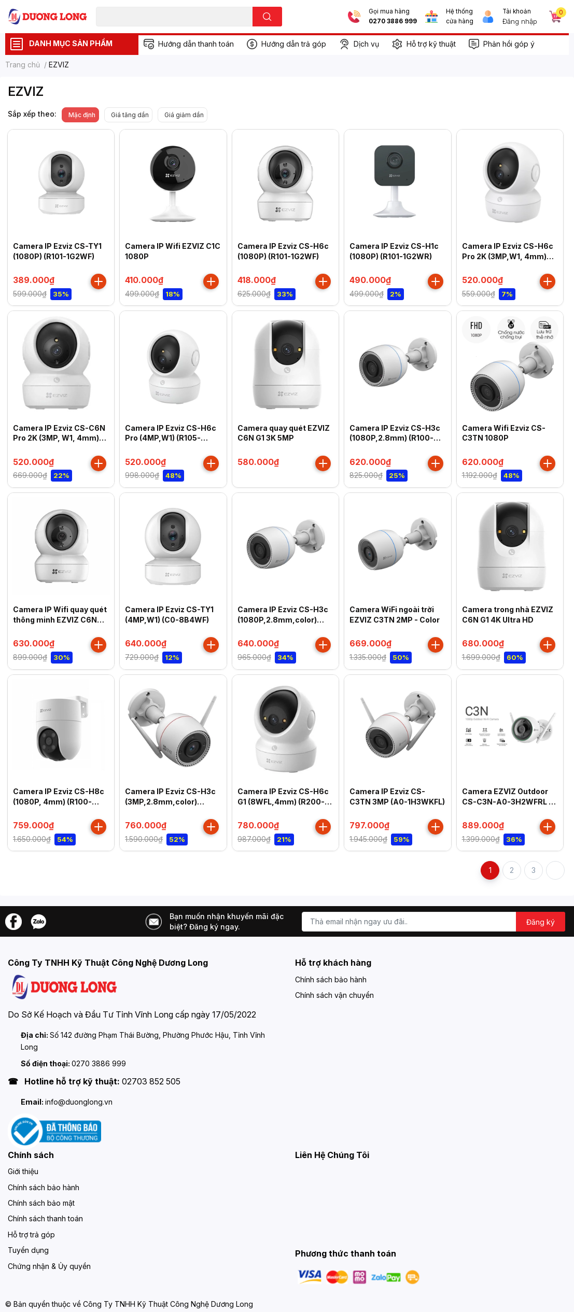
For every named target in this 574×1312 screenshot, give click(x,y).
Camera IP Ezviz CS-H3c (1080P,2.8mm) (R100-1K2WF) (394, 438)
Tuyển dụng (28, 1250)
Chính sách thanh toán (45, 1218)
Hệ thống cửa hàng (459, 16)
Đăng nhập (519, 21)
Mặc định (81, 115)
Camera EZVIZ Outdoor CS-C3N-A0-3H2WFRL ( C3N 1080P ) (506, 801)
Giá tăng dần (130, 115)
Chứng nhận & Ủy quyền (49, 1266)
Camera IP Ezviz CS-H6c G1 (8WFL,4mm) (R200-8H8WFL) (283, 801)
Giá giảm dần (184, 115)
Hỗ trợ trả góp (31, 1234)
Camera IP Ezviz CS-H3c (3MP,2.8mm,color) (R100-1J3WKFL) (170, 801)
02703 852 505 (151, 1081)
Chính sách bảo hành (331, 979)
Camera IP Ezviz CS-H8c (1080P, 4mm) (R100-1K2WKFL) (58, 801)
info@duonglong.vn (79, 1101)
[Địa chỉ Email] (433, 922)
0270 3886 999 (393, 21)
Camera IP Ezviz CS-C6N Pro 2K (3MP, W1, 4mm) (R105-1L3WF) (59, 438)
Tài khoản (516, 11)
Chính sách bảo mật (41, 1202)
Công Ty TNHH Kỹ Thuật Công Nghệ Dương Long (168, 1304)
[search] (267, 16)
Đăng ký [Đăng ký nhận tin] (540, 922)
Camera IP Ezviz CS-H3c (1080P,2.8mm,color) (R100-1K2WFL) (282, 619)
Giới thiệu (23, 1171)
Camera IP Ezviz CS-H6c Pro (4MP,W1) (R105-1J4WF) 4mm (170, 438)
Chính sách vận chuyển (334, 995)
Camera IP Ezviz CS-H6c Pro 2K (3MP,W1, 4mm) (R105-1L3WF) (507, 256)
